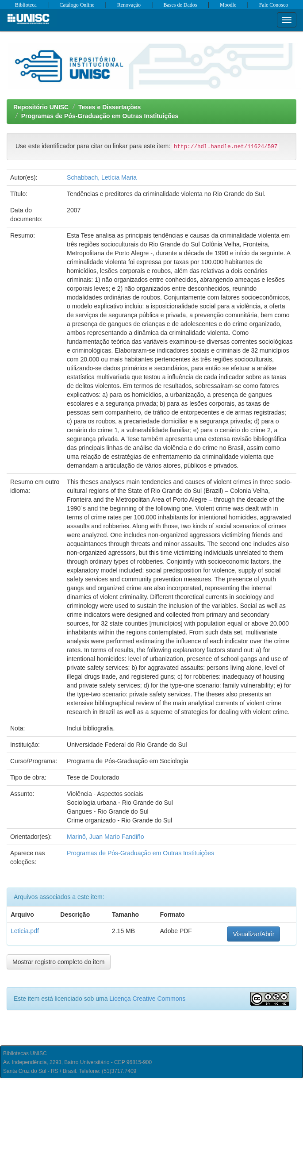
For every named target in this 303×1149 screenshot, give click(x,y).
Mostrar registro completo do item (58, 961)
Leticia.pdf (25, 930)
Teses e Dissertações (109, 107)
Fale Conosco (273, 5)
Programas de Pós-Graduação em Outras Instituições (100, 115)
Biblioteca (26, 5)
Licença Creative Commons (147, 998)
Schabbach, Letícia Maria (102, 177)
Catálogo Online (76, 5)
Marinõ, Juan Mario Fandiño (105, 836)
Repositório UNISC (41, 107)
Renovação (129, 5)
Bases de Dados (180, 5)
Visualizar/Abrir (253, 934)
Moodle (228, 5)
